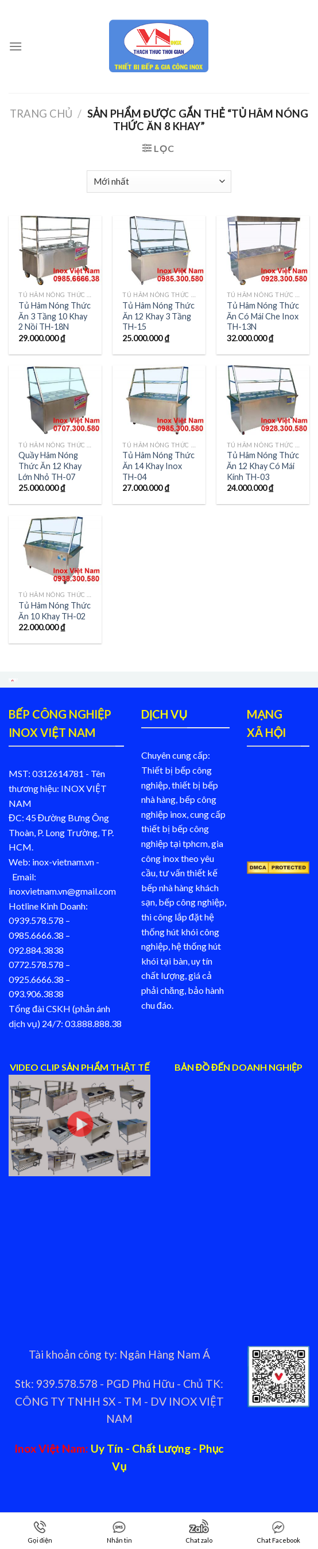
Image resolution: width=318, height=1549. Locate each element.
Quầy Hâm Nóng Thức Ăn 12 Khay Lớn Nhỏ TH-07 (50, 465)
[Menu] (15, 46)
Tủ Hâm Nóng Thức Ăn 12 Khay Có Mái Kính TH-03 (263, 465)
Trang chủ (41, 113)
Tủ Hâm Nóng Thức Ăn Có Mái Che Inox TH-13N (263, 316)
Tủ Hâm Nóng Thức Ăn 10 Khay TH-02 (54, 610)
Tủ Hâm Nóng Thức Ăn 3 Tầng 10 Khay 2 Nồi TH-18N (54, 316)
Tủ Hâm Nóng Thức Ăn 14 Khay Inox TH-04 (158, 465)
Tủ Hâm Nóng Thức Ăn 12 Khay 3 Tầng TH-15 (158, 316)
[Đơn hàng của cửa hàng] (159, 181)
